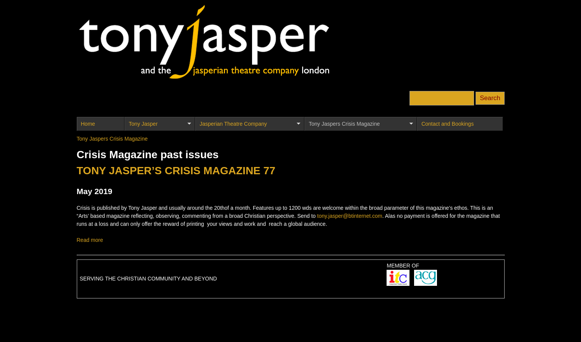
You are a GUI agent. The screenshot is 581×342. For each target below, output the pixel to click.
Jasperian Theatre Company (247, 126)
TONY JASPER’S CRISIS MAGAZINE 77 (176, 171)
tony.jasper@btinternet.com (349, 216)
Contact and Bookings (447, 124)
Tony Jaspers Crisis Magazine (358, 126)
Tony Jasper (158, 126)
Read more (90, 240)
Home (88, 124)
